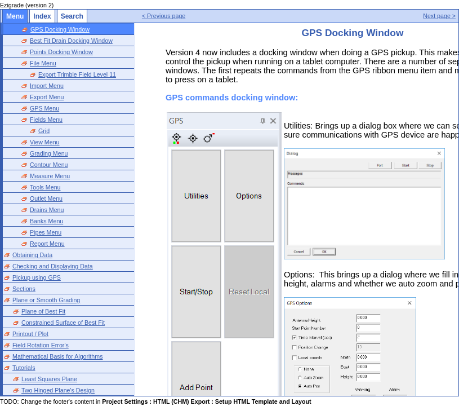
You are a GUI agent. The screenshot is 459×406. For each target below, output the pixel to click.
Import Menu (47, 85)
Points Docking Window (61, 51)
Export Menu (47, 97)
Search (72, 16)
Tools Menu (45, 187)
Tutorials (23, 367)
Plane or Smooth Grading (46, 300)
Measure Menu (50, 176)
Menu (15, 16)
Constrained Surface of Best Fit (63, 322)
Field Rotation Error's (40, 345)
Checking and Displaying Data (52, 266)
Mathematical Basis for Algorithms (57, 356)
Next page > (439, 15)
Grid (44, 130)
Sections (23, 288)
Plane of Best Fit (43, 311)
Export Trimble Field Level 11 (77, 74)
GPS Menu (44, 108)
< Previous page (163, 15)
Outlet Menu (46, 198)
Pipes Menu (45, 232)
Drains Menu (47, 209)
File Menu (43, 63)
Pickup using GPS (36, 277)
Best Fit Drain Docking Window (71, 40)
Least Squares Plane (49, 379)
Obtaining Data (32, 254)
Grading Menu (49, 153)
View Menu (45, 142)
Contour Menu (49, 164)
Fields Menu (46, 119)
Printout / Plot (30, 333)
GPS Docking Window (60, 29)
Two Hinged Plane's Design (58, 390)
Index (42, 16)
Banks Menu (46, 221)
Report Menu (47, 243)
